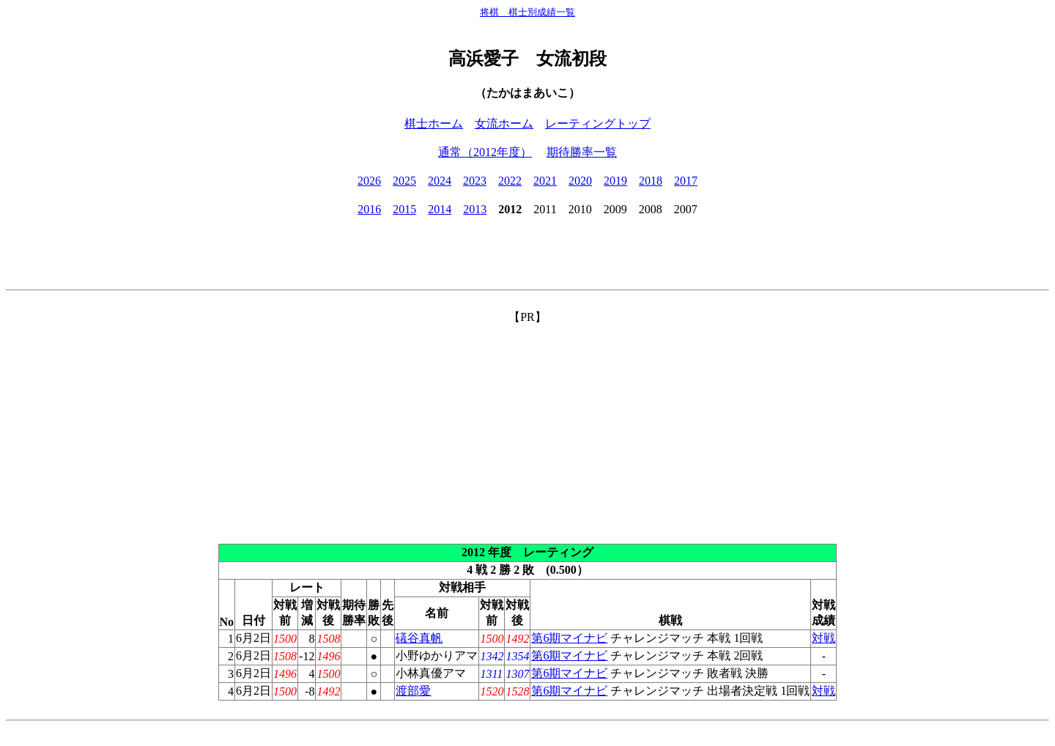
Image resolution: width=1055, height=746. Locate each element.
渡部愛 (413, 690)
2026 (369, 180)
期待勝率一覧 (582, 152)
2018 (650, 180)
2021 (545, 180)
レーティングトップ (598, 123)
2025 (404, 180)
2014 (439, 209)
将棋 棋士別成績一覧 (527, 12)
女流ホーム (504, 123)
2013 (474, 209)
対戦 (823, 638)
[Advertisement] (527, 428)
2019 (615, 180)
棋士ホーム (433, 123)
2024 (439, 180)
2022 (510, 180)
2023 (474, 180)
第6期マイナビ (569, 638)
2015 (404, 209)
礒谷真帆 (419, 638)
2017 (685, 180)
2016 (369, 209)
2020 (580, 180)
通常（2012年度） (485, 152)
